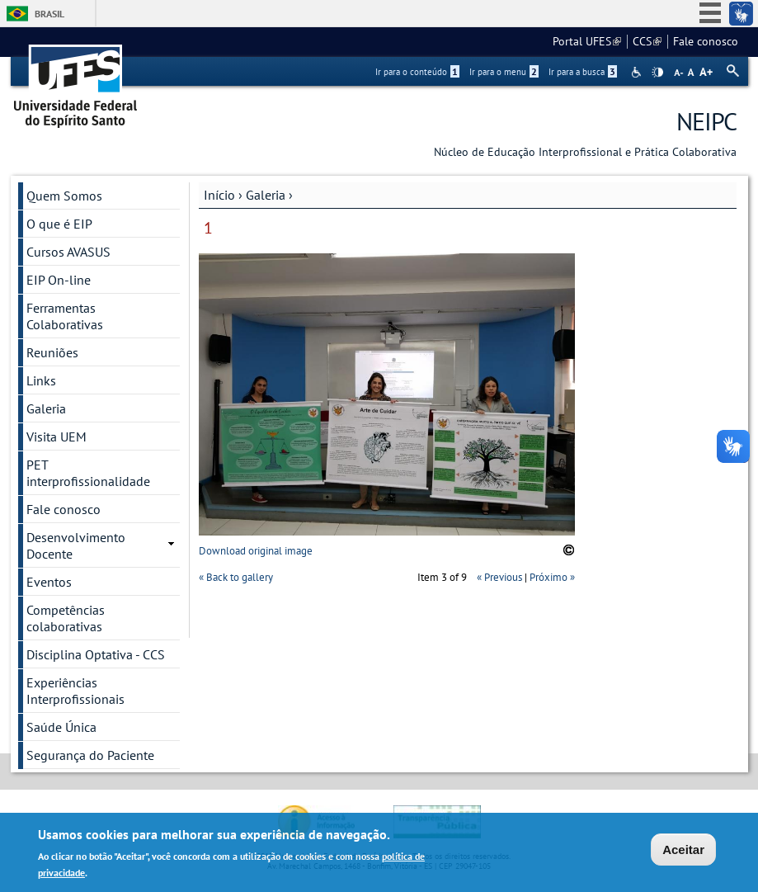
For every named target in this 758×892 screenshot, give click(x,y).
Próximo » (552, 577)
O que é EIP (59, 223)
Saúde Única (61, 727)
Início (219, 194)
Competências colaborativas (65, 618)
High (657, 72)
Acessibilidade (638, 72)
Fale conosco (705, 41)
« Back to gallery (236, 577)
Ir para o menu (504, 72)
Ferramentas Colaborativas (64, 316)
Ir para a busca (582, 72)
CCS (647, 41)
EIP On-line (58, 279)
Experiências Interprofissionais (75, 690)
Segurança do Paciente (90, 755)
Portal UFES (587, 41)
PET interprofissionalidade (88, 472)
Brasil (49, 13)
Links (41, 380)
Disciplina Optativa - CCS (95, 654)
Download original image (256, 551)
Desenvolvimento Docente (75, 545)
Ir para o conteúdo (417, 72)
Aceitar (683, 851)
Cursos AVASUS (68, 251)
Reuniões (52, 352)
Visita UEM (56, 436)
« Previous (499, 577)
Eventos (49, 581)
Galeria (265, 194)
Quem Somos (64, 195)
